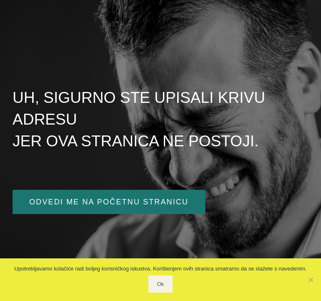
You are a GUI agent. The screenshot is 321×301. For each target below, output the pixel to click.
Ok (160, 284)
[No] (310, 279)
